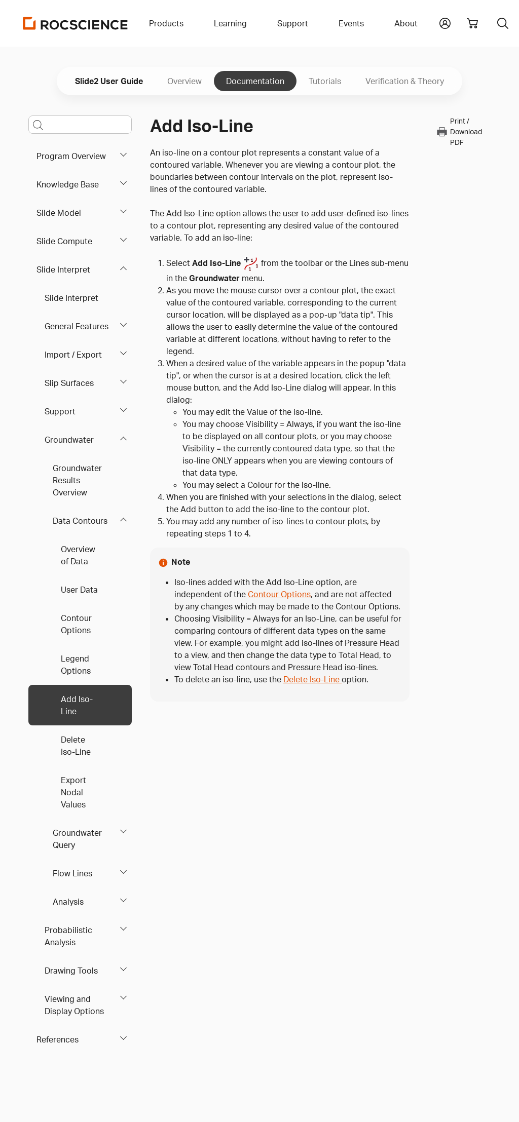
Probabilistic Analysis (68, 936)
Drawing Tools (71, 970)
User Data (79, 590)
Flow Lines (72, 873)
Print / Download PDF (459, 131)
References (57, 1039)
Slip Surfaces (69, 383)
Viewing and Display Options (74, 1005)
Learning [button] (230, 23)
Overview (184, 81)
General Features (76, 326)
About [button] (406, 23)
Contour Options (76, 624)
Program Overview (71, 156)
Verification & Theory (404, 81)
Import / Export (73, 355)
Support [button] (292, 23)
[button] (445, 22)
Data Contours (80, 521)
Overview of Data (78, 555)
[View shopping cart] (472, 23)
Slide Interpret (63, 269)
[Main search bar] (80, 124)
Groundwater (69, 440)
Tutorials (325, 81)
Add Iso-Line (77, 705)
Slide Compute (64, 241)
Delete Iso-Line (76, 745)
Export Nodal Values (73, 792)
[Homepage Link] (75, 23)
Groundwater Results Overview (77, 480)
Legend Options (76, 664)
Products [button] (166, 23)
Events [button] (351, 23)
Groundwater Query (77, 839)
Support (60, 411)
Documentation (255, 81)
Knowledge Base (67, 184)
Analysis (68, 902)
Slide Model (58, 213)
